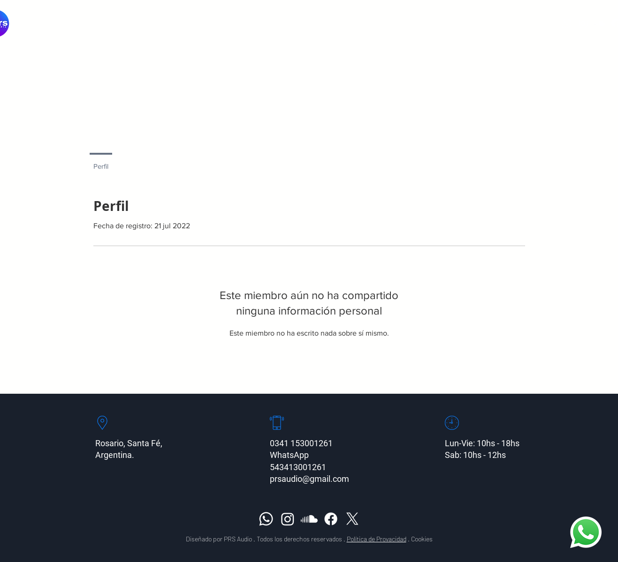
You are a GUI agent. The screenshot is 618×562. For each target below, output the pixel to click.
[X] (352, 518)
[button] (348, 23)
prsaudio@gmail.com (309, 479)
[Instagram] (583, 23)
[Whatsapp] (566, 23)
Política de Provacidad (376, 539)
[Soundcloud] (599, 23)
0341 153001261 (301, 443)
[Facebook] (330, 518)
